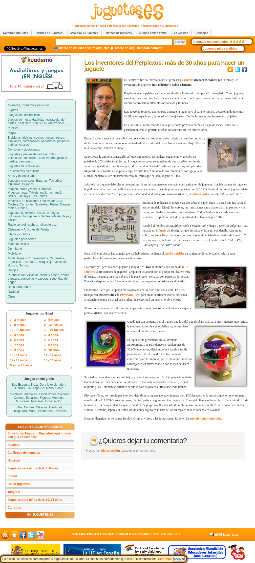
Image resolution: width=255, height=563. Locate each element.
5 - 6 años (51, 340)
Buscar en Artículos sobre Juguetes (84, 48)
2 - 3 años (17, 335)
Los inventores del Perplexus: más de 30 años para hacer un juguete (164, 65)
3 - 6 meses (52, 320)
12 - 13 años (18, 360)
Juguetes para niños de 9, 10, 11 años (35, 500)
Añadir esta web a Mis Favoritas (118, 25)
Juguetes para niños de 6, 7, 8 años (33, 468)
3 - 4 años (51, 335)
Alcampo (14, 445)
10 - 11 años (18, 355)
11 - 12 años (52, 355)
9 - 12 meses (53, 325)
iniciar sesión (110, 450)
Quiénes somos (85, 25)
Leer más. (171, 559)
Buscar (180, 42)
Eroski (12, 476)
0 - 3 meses (18, 320)
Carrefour (15, 507)
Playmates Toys (130, 295)
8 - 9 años (17, 350)
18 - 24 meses (54, 330)
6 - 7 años (17, 345)
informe (161, 230)
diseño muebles (174, 253)
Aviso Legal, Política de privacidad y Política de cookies (105, 533)
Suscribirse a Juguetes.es (161, 25)
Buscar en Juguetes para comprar (138, 48)
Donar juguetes (19, 484)
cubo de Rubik (201, 194)
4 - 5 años (17, 340)
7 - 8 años (51, 345)
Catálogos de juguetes (24, 452)
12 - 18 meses (20, 330)
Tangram (14, 492)
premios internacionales (205, 418)
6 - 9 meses (18, 325)
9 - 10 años (52, 350)
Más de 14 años (21, 365)
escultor (187, 80)
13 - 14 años (52, 360)
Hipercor (14, 460)
